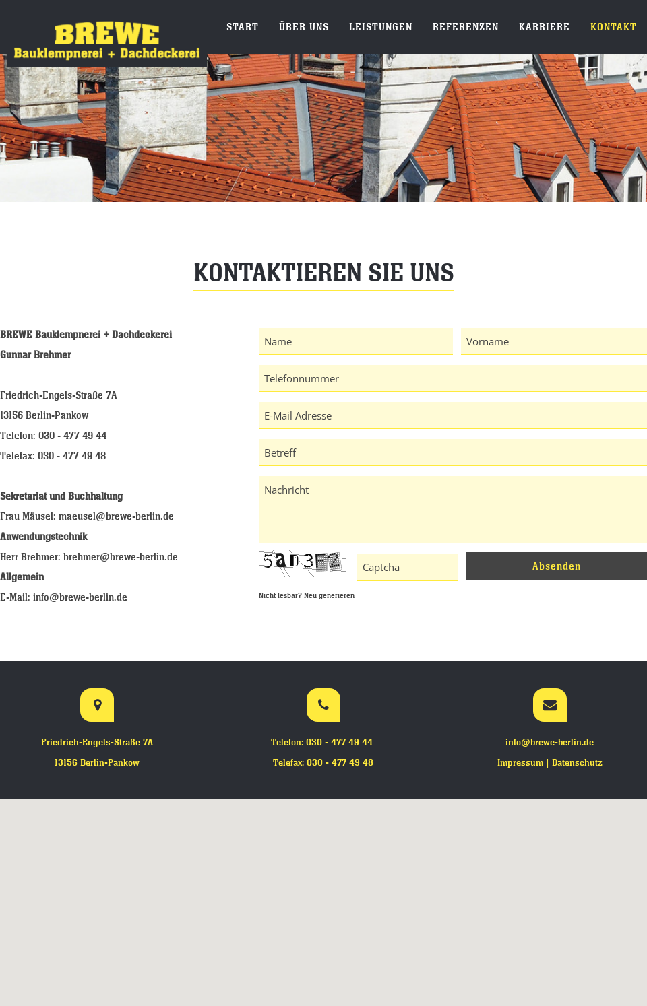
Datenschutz (577, 762)
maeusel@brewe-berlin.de (116, 516)
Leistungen (380, 26)
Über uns (304, 26)
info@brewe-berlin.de (80, 597)
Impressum (520, 762)
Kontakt (613, 26)
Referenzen (466, 26)
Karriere (544, 26)
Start (242, 26)
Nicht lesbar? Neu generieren (307, 595)
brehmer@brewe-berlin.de (120, 556)
